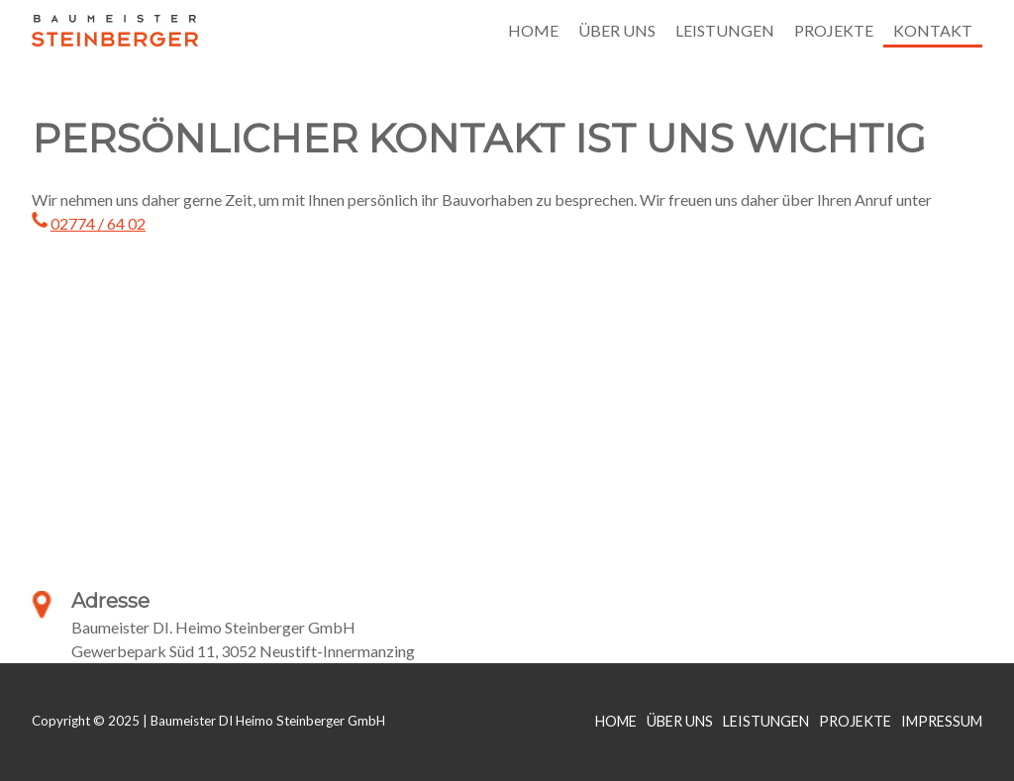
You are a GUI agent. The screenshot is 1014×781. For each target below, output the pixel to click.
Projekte (833, 30)
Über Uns (680, 721)
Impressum (941, 721)
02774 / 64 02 (98, 223)
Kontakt (932, 30)
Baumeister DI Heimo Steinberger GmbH (115, 30)
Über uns (617, 30)
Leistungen (724, 30)
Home (533, 30)
